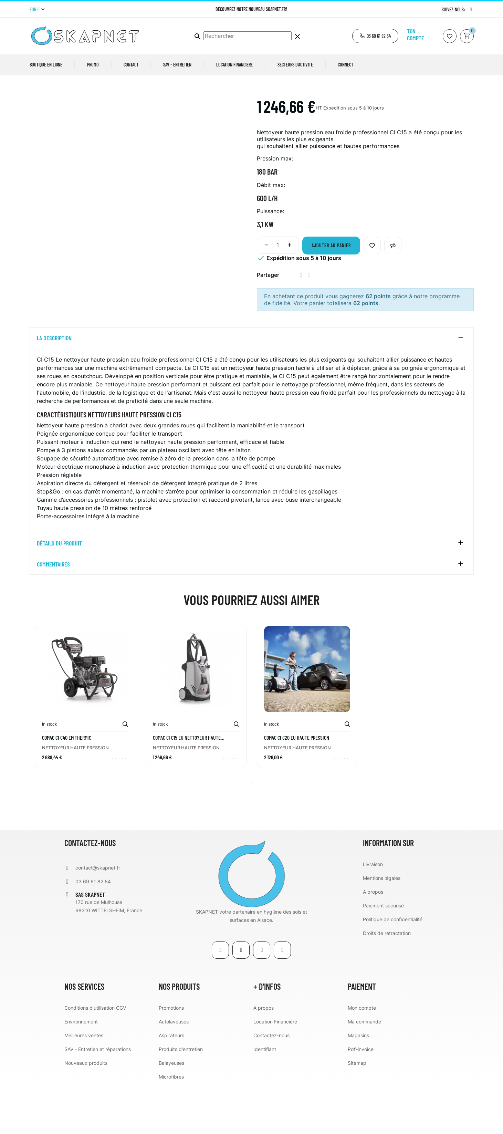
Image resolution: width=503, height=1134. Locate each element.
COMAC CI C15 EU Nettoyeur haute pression (187, 786)
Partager (301, 323)
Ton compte (415, 34)
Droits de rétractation (387, 982)
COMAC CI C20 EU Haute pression (296, 786)
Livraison (373, 913)
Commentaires (53, 612)
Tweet (309, 323)
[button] (375, 36)
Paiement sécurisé (383, 954)
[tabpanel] (85, 750)
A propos (373, 940)
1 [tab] (251, 831)
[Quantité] (278, 293)
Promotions (171, 1056)
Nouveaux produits (85, 1111)
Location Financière (275, 1070)
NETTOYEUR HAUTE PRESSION (75, 796)
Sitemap (357, 1111)
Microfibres (171, 1125)
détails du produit (59, 592)
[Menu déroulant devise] (37, 9)
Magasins (358, 1084)
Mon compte (362, 1056)
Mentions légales (381, 926)
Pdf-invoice (361, 1098)
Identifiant (264, 1098)
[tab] (251, 386)
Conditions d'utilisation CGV (95, 1056)
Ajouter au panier (331, 294)
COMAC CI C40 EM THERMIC (66, 786)
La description (54, 386)
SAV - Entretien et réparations (97, 1098)
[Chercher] (247, 35)
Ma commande (364, 1070)
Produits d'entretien (181, 1098)
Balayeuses (171, 1111)
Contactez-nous (271, 1084)
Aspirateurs (171, 1084)
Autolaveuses (174, 1070)
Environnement (81, 1070)
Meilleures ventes (83, 1084)
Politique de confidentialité (392, 968)
